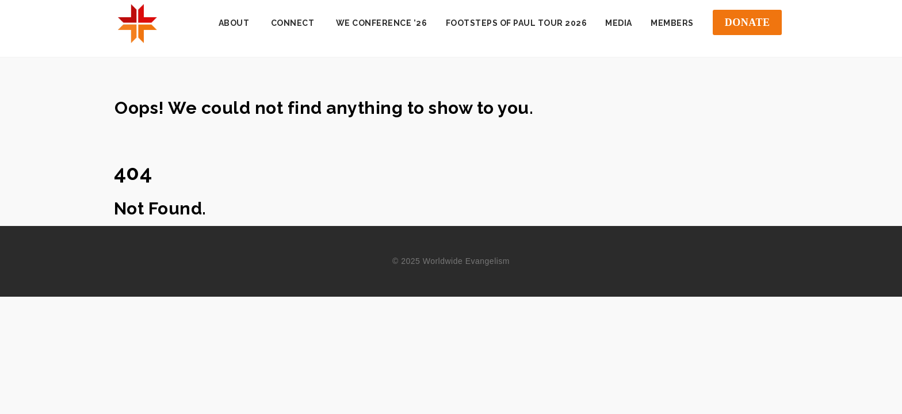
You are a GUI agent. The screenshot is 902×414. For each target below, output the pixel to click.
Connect (293, 23)
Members (672, 23)
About (234, 23)
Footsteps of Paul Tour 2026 (516, 23)
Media (618, 23)
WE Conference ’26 (381, 23)
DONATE (747, 22)
